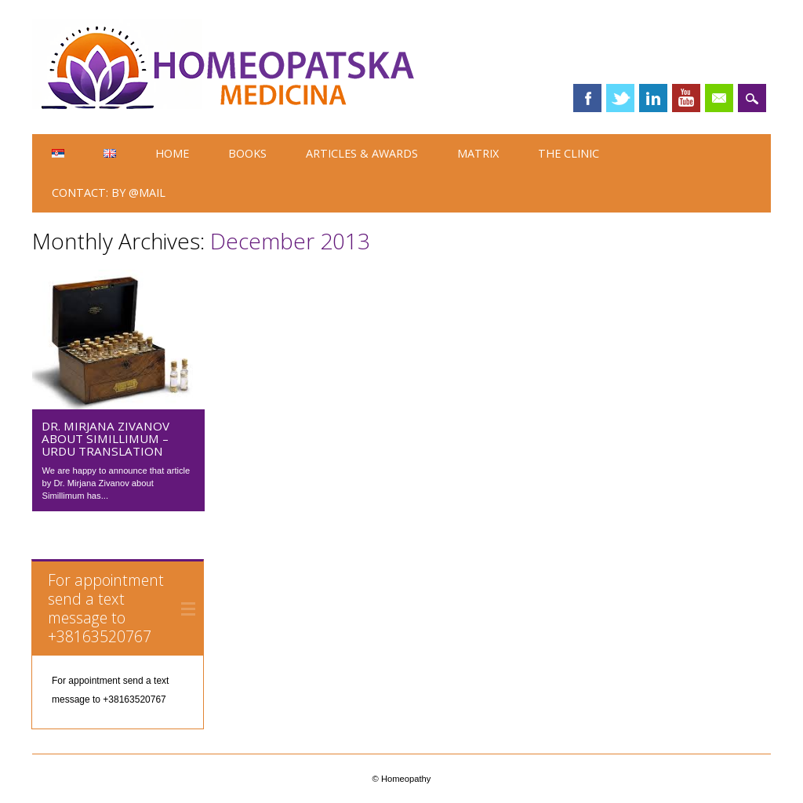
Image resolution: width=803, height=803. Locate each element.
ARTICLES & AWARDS (362, 153)
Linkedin (653, 98)
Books (247, 153)
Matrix (478, 153)
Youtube (686, 98)
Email (719, 98)
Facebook (587, 98)
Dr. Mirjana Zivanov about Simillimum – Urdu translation (105, 438)
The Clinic (568, 153)
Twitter (620, 98)
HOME (172, 153)
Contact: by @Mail (108, 192)
